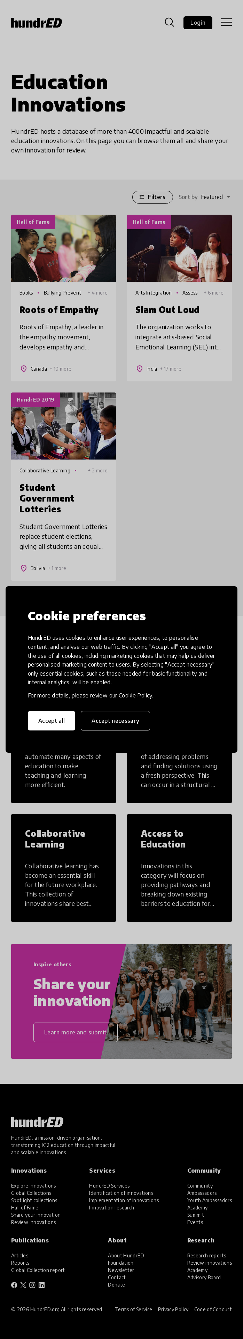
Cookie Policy (135, 695)
